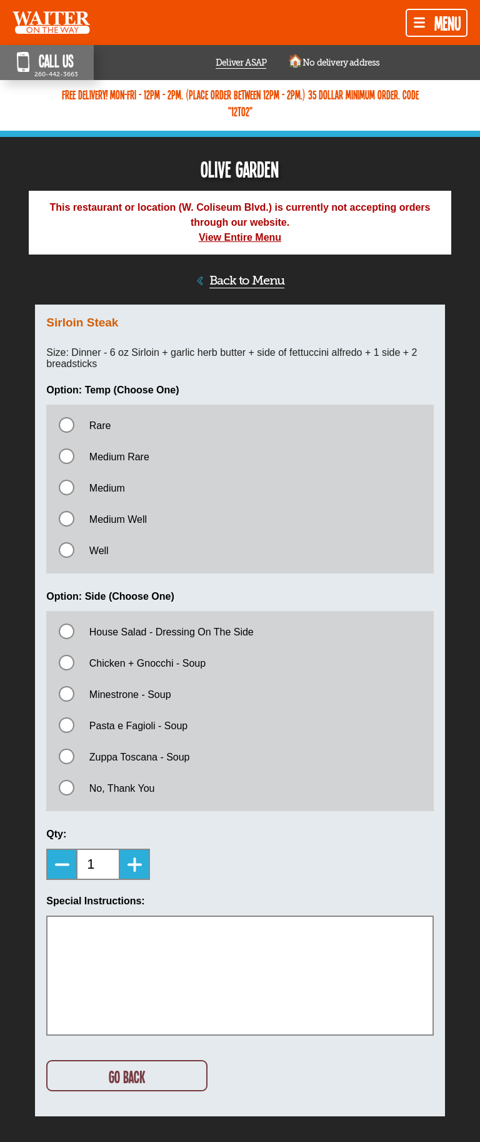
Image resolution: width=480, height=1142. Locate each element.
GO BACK (127, 1077)
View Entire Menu (240, 237)
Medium (107, 488)
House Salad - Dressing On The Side (171, 632)
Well (99, 550)
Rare (100, 425)
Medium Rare (119, 457)
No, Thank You (122, 788)
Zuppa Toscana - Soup (139, 757)
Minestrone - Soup (130, 694)
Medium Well (118, 519)
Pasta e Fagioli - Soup (138, 725)
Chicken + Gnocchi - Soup (147, 663)
